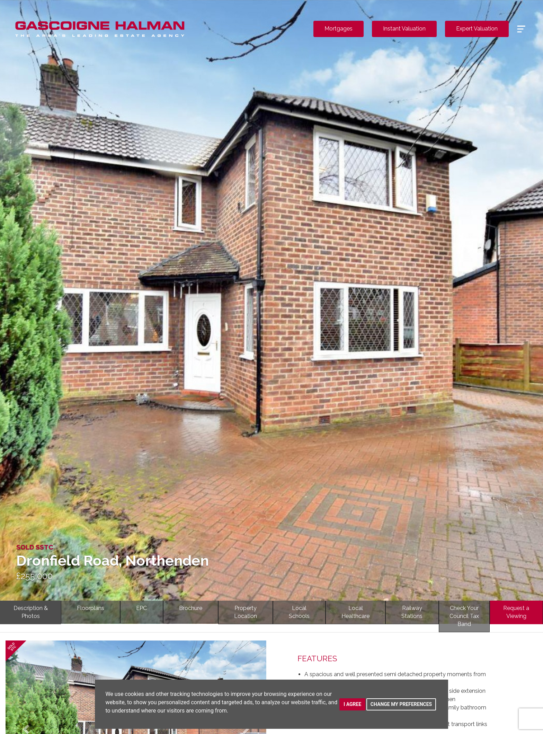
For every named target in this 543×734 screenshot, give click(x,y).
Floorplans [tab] (90, 608)
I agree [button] (352, 704)
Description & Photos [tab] (31, 612)
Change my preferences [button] (401, 704)
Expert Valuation (477, 28)
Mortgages (338, 28)
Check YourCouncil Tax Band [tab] (464, 616)
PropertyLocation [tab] (245, 612)
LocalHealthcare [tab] (355, 612)
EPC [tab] (141, 608)
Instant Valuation (404, 28)
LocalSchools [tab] (299, 612)
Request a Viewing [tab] (516, 612)
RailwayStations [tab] (411, 612)
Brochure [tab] (190, 608)
